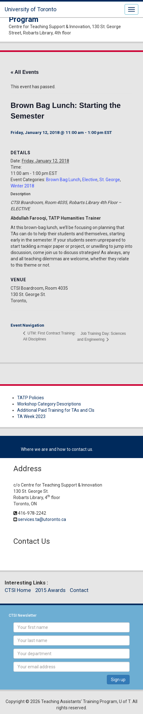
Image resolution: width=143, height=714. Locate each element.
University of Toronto (30, 9)
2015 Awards (50, 590)
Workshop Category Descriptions (49, 403)
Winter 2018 (22, 185)
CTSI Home (18, 590)
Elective (90, 179)
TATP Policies (30, 397)
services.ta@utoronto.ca (42, 519)
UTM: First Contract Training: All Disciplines (49, 336)
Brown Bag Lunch (63, 179)
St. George (109, 179)
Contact (79, 590)
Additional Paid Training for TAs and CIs (55, 410)
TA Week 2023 (31, 416)
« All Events (25, 72)
